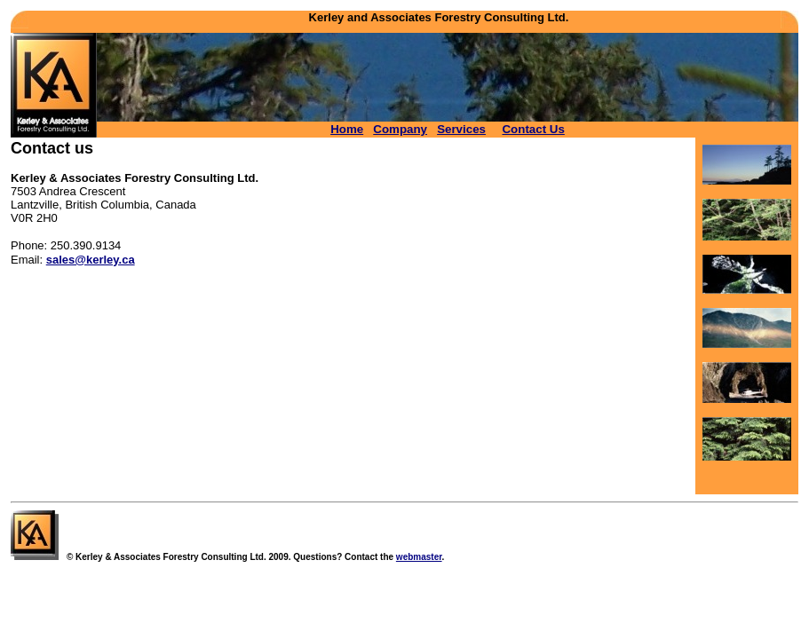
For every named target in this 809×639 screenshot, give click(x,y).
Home (346, 129)
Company (400, 129)
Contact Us (533, 129)
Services (461, 129)
